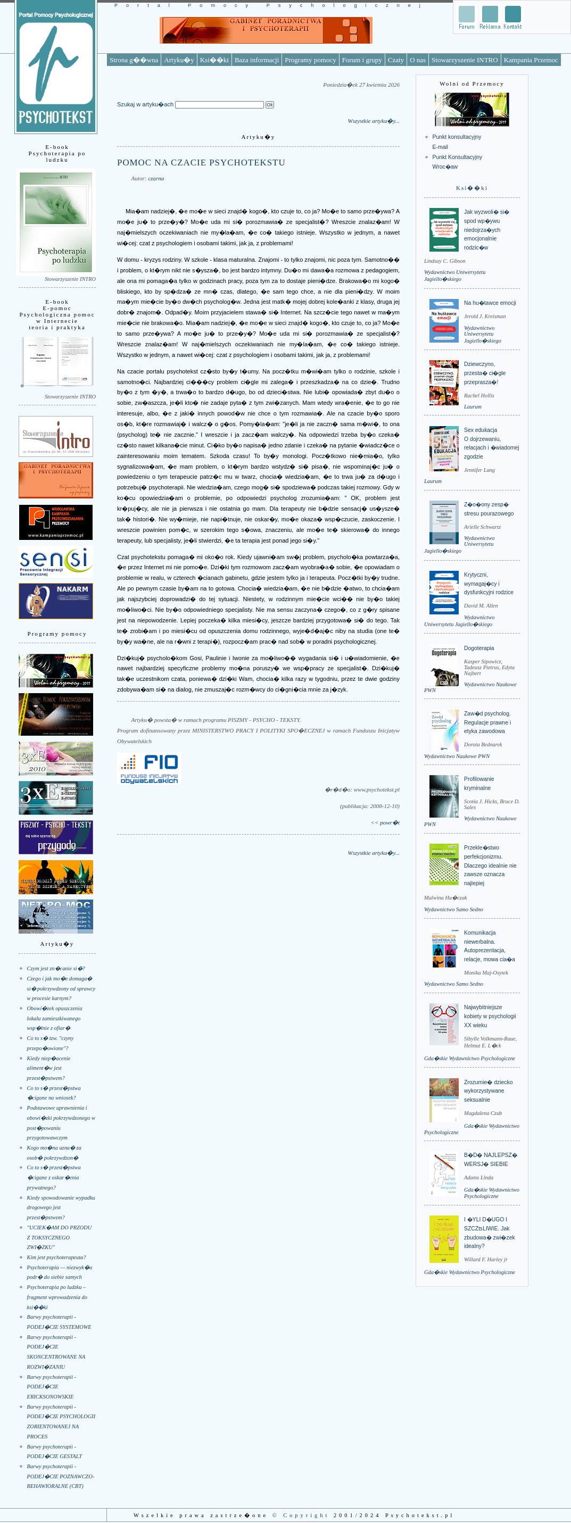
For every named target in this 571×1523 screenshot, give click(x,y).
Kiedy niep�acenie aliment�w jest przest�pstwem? (49, 1068)
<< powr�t (385, 822)
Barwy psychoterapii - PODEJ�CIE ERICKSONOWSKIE (51, 1387)
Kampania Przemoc (531, 60)
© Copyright (301, 1515)
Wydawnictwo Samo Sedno (453, 909)
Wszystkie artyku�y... (373, 121)
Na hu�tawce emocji (490, 303)
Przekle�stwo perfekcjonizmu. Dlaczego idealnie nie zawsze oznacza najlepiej (490, 865)
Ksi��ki (214, 60)
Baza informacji (257, 60)
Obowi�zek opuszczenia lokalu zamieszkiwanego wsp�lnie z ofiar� (54, 1018)
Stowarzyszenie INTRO (465, 60)
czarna (156, 178)
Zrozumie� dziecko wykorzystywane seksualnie (488, 1091)
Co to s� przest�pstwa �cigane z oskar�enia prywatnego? (54, 1177)
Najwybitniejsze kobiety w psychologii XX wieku (490, 1016)
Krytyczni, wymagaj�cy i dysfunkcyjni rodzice (489, 583)
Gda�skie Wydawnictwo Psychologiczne (469, 1058)
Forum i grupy (362, 60)
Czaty (396, 60)
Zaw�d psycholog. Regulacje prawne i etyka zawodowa (487, 722)
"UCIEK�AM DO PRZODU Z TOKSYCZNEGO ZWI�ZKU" (59, 1237)
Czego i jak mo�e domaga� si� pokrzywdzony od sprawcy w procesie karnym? (61, 988)
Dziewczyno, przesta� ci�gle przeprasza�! (485, 373)
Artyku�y (179, 60)
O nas (418, 60)
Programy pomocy (310, 60)
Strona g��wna (134, 60)
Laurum (473, 407)
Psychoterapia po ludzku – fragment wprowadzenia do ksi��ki (57, 1297)
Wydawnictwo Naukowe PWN (457, 756)
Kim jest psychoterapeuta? (56, 1257)
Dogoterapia (479, 648)
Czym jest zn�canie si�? (56, 968)
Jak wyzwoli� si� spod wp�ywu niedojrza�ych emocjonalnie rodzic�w (486, 230)
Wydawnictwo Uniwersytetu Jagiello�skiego (482, 334)
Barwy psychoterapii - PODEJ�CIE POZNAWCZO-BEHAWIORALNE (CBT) (61, 1476)
